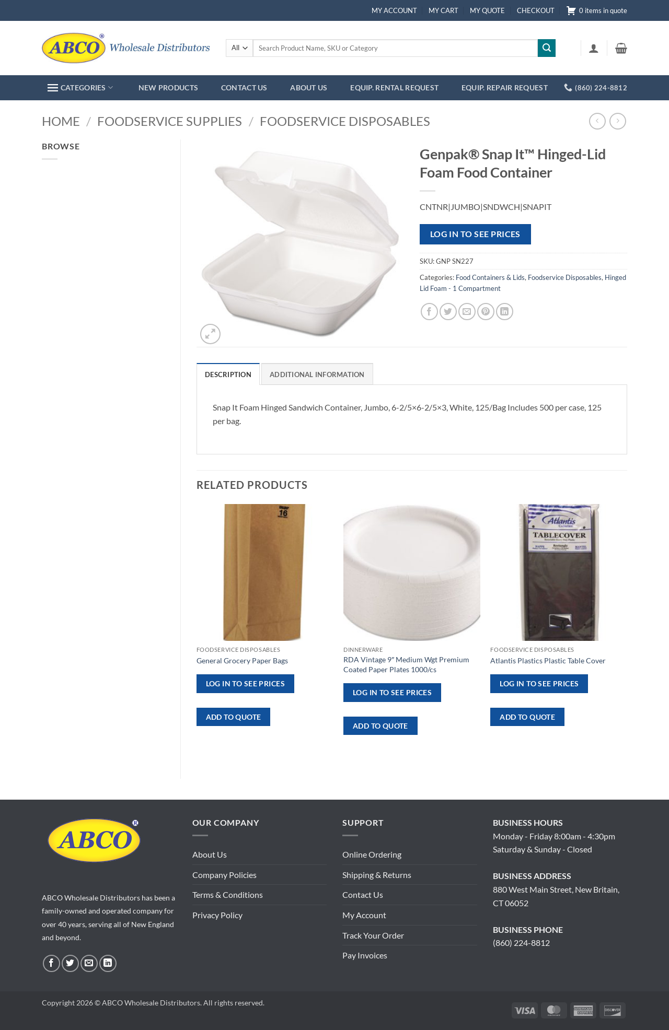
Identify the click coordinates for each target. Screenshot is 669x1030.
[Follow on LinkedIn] (108, 963)
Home (61, 120)
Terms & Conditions (227, 894)
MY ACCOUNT (394, 10)
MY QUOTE (487, 10)
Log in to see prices (475, 234)
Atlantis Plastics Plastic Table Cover (548, 660)
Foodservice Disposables (345, 120)
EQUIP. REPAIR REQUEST (505, 87)
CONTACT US (244, 87)
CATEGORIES (80, 87)
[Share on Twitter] (448, 311)
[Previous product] (617, 121)
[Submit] (547, 48)
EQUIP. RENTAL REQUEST (394, 87)
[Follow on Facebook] (51, 963)
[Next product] (597, 121)
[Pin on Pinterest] (485, 311)
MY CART (443, 10)
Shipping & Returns (376, 875)
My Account (364, 915)
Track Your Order (373, 935)
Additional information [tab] (317, 374)
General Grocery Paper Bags (242, 660)
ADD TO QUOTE (233, 716)
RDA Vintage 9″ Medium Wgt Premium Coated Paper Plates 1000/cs (406, 664)
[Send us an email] (89, 963)
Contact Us (362, 894)
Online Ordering (371, 854)
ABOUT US (308, 87)
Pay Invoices (364, 955)
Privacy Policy (217, 915)
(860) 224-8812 (521, 942)
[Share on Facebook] (429, 311)
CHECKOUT (536, 10)
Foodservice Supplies (169, 120)
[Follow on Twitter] (70, 963)
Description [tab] (228, 374)
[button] (594, 48)
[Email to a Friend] (467, 311)
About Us (209, 854)
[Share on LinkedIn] (504, 311)
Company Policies (224, 875)
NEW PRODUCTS (168, 87)
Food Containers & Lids (490, 277)
